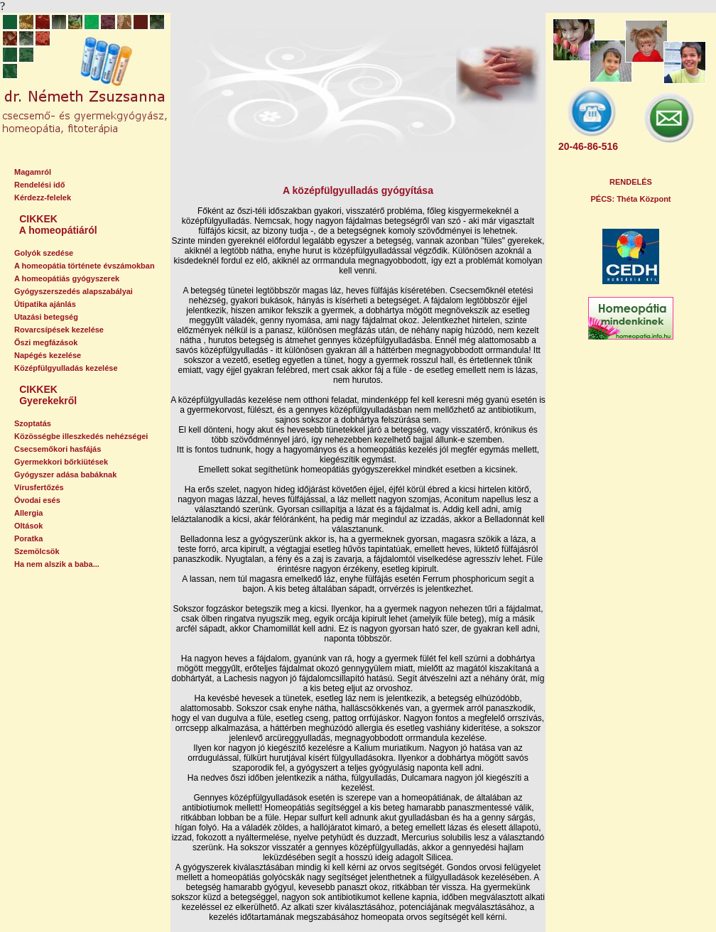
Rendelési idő (39, 184)
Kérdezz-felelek (42, 197)
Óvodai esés (37, 500)
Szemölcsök (37, 551)
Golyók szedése (43, 253)
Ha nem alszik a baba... (56, 564)
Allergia (28, 513)
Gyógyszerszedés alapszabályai (73, 291)
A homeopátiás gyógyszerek (66, 278)
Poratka (28, 538)
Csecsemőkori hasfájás (57, 449)
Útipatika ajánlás (45, 304)
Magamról (32, 172)
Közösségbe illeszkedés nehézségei (81, 436)
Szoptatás (32, 423)
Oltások (28, 525)
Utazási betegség (46, 317)
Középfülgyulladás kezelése (66, 368)
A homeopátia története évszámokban (84, 265)
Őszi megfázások (45, 342)
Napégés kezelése (47, 355)
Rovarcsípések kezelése (59, 329)
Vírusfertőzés (39, 487)
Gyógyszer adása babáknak (65, 474)
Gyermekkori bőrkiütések (61, 461)
